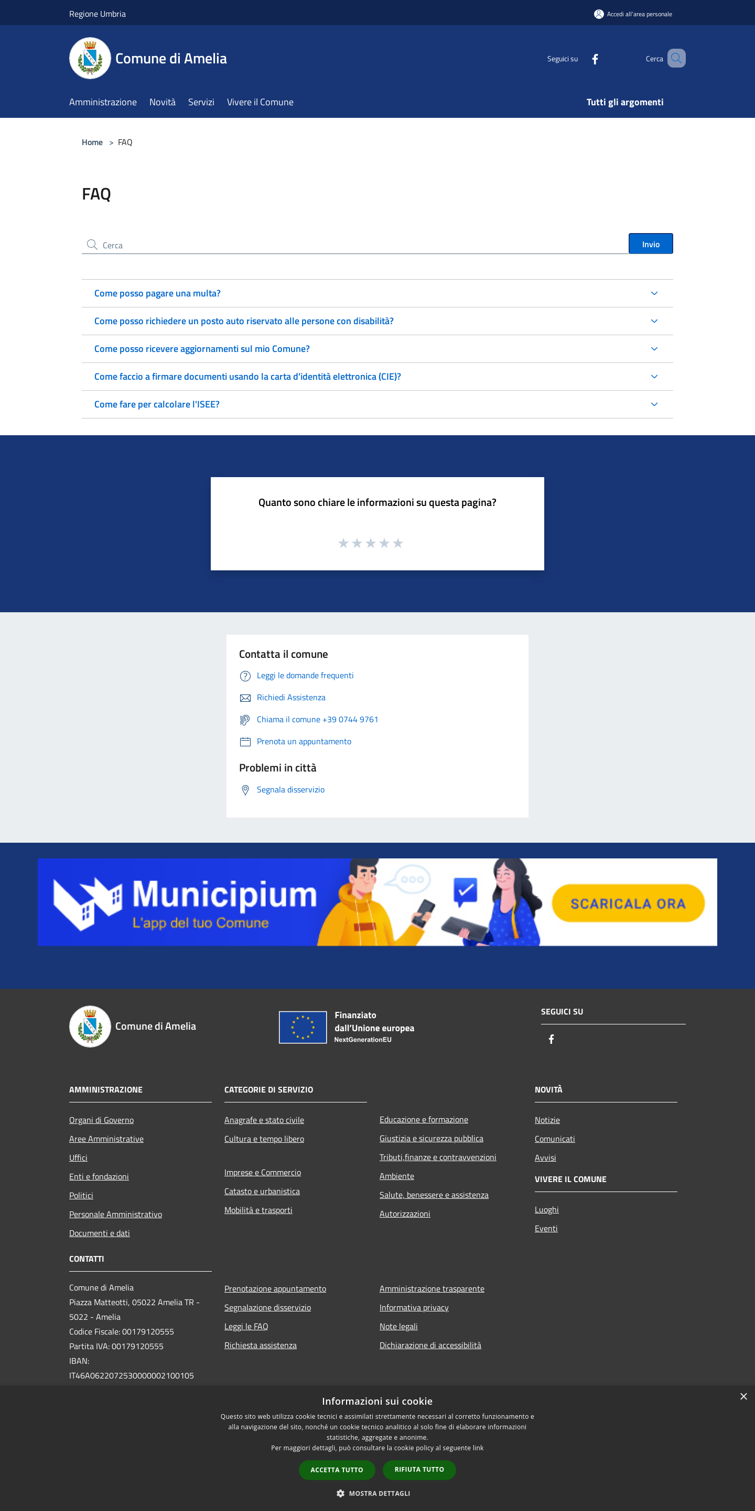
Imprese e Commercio (262, 1172)
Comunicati (555, 1138)
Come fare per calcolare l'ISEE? (157, 404)
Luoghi (547, 1209)
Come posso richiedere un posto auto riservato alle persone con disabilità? (244, 321)
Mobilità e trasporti (258, 1210)
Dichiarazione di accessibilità (430, 1345)
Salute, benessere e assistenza (434, 1194)
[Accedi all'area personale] (633, 14)
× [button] (743, 1397)
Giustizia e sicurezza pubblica (431, 1138)
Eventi (546, 1228)
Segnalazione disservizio (267, 1307)
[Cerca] (673, 58)
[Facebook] (579, 58)
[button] (377, 1493)
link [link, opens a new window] (478, 1447)
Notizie (547, 1119)
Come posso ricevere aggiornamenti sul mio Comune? (202, 348)
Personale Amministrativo (115, 1214)
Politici (81, 1195)
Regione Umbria (97, 13)
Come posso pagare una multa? (157, 293)
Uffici (78, 1157)
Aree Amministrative (106, 1138)
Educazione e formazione (424, 1119)
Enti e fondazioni (99, 1176)
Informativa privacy (414, 1307)
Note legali (399, 1326)
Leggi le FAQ (246, 1326)
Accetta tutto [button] (337, 1469)
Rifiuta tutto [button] (420, 1469)
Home (92, 142)
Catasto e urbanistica (262, 1191)
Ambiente (397, 1176)
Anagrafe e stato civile (264, 1119)
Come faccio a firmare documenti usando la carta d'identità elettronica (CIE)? (247, 376)
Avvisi (545, 1157)
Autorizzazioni (405, 1213)
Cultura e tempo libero (264, 1138)
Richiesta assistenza (260, 1345)
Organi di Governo (101, 1119)
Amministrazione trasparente (432, 1288)
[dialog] (377, 1448)
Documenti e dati (99, 1233)
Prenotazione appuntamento (275, 1288)
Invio (651, 244)
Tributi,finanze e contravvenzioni (438, 1157)
